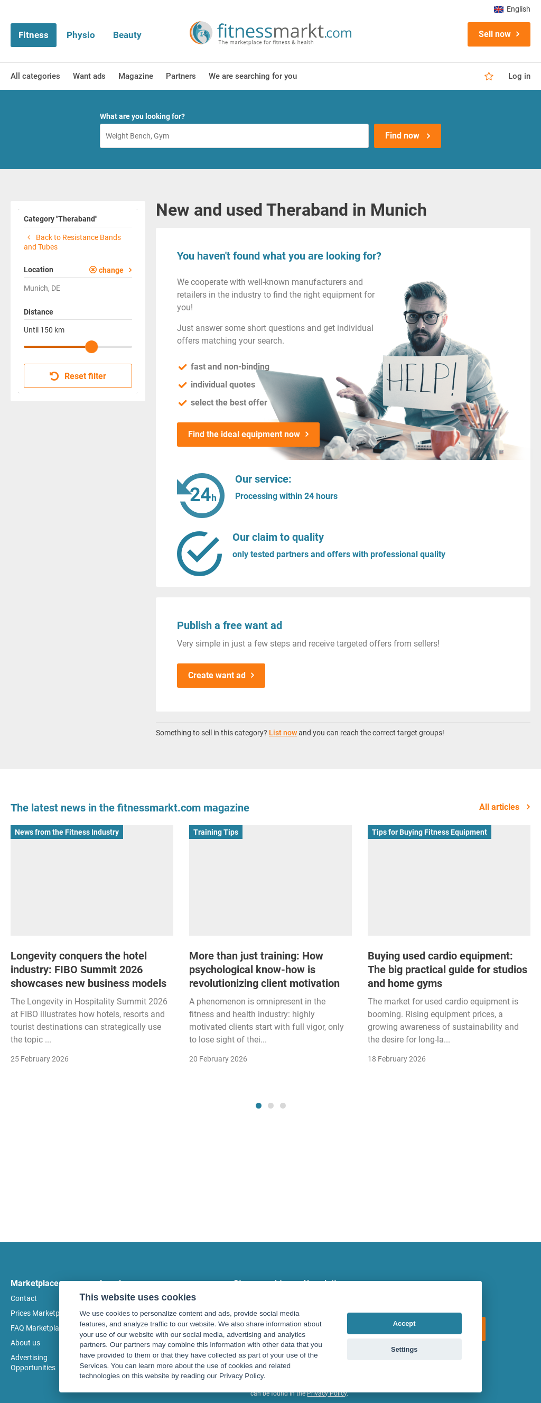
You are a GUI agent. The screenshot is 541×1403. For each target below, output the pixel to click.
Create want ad (217, 675)
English (512, 9)
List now (283, 732)
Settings (404, 1349)
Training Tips (215, 832)
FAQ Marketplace (39, 1328)
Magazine (135, 76)
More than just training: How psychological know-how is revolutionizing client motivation (264, 969)
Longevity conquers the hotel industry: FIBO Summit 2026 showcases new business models (88, 969)
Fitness (33, 35)
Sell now (495, 34)
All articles (500, 807)
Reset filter (78, 376)
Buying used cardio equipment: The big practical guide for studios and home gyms (447, 969)
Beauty (127, 35)
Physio (81, 35)
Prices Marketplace (42, 1313)
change (111, 270)
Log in (519, 76)
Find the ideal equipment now (244, 434)
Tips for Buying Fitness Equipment (429, 832)
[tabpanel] (92, 948)
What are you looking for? (142, 116)
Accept (404, 1323)
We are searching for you (253, 76)
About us (25, 1343)
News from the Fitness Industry (67, 832)
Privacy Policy (327, 1393)
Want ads (89, 76)
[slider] (91, 346)
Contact (24, 1298)
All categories (35, 76)
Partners (181, 76)
